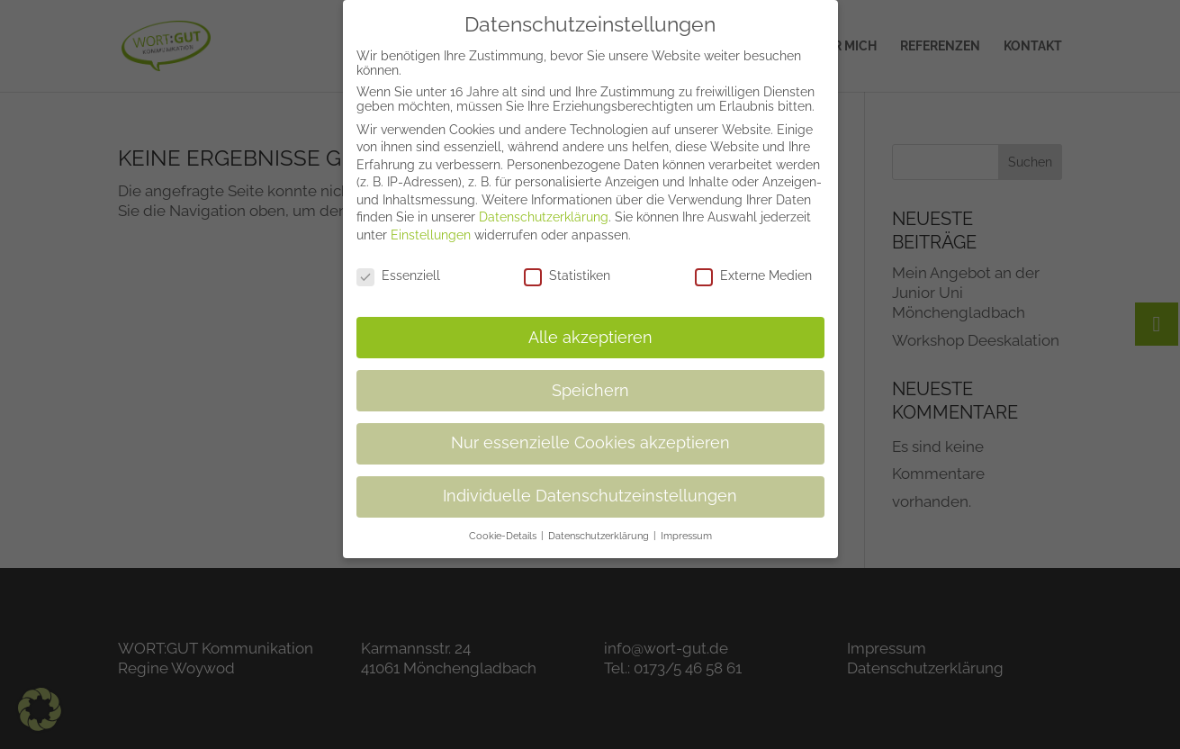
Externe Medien (753, 262)
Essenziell (398, 262)
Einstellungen (431, 221)
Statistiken (567, 262)
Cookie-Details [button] (504, 522)
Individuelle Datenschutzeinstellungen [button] (590, 483)
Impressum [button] (686, 522)
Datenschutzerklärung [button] (600, 522)
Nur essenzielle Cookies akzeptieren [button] (590, 429)
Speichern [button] (590, 376)
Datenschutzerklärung (543, 203)
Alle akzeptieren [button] (590, 323)
